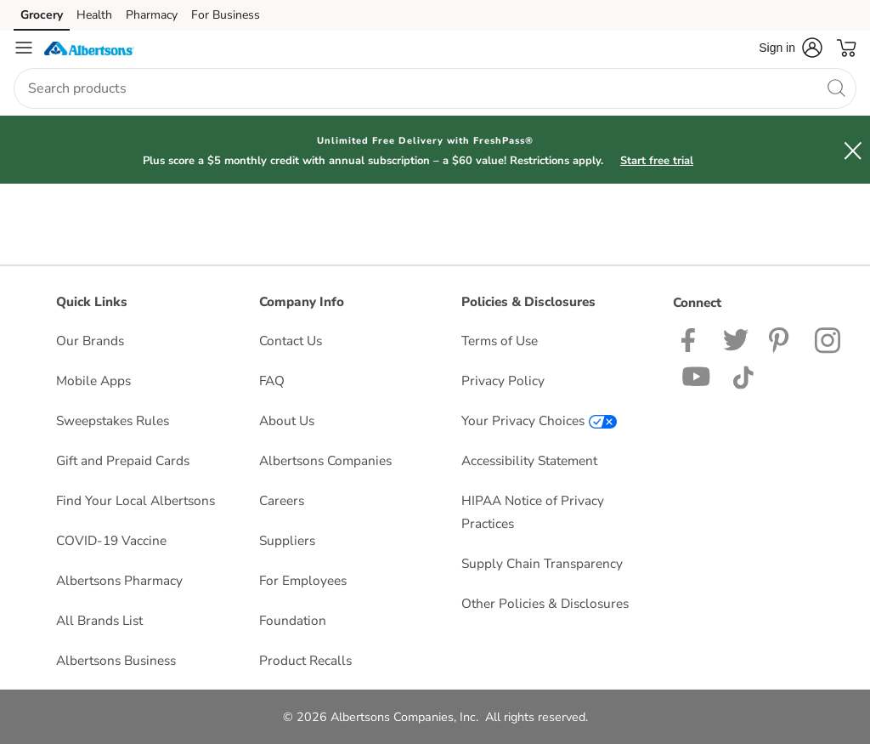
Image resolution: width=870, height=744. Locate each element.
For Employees (303, 580)
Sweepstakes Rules (112, 420)
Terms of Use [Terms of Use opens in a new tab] (499, 340)
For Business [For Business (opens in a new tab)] (225, 15)
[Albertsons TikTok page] (743, 375)
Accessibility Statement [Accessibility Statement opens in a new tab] (529, 460)
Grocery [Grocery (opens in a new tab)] (41, 15)
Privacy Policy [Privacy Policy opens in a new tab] (503, 380)
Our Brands (90, 340)
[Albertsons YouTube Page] (696, 375)
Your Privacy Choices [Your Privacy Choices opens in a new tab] (539, 420)
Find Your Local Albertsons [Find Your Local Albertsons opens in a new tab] (135, 500)
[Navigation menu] (24, 48)
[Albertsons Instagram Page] (829, 339)
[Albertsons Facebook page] (692, 339)
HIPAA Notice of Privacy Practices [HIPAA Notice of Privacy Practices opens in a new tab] (532, 511)
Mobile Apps (93, 380)
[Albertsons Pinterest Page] (782, 339)
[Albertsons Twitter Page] (736, 339)
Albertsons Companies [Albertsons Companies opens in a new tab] (325, 460)
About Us (286, 420)
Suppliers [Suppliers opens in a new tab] (287, 540)
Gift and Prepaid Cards (122, 460)
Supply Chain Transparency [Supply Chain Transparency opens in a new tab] (542, 563)
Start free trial (656, 160)
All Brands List (99, 620)
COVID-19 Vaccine (111, 540)
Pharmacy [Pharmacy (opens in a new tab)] (152, 15)
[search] (836, 87)
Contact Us (290, 340)
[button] (790, 47)
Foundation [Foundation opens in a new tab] (292, 620)
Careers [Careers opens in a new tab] (281, 500)
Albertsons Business (116, 660)
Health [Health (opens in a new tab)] (94, 15)
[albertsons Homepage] (89, 47)
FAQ (272, 380)
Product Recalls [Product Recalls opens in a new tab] (305, 660)
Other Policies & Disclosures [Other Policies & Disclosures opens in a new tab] (545, 603)
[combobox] (435, 88)
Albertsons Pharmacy (119, 580)
